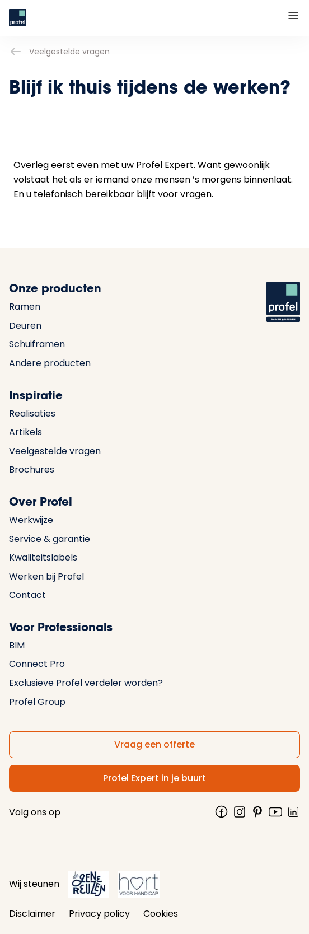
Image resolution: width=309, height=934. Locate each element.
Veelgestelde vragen (59, 51)
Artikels (25, 432)
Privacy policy (99, 913)
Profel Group (37, 701)
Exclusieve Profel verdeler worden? (86, 682)
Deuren (25, 325)
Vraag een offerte (154, 744)
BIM (17, 645)
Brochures (31, 469)
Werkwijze (31, 519)
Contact (27, 595)
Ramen (24, 306)
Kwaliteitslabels (43, 557)
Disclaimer (32, 913)
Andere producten (50, 363)
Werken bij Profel (46, 576)
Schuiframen (37, 344)
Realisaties (32, 413)
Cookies (160, 913)
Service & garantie (49, 539)
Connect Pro (37, 663)
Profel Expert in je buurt (154, 778)
